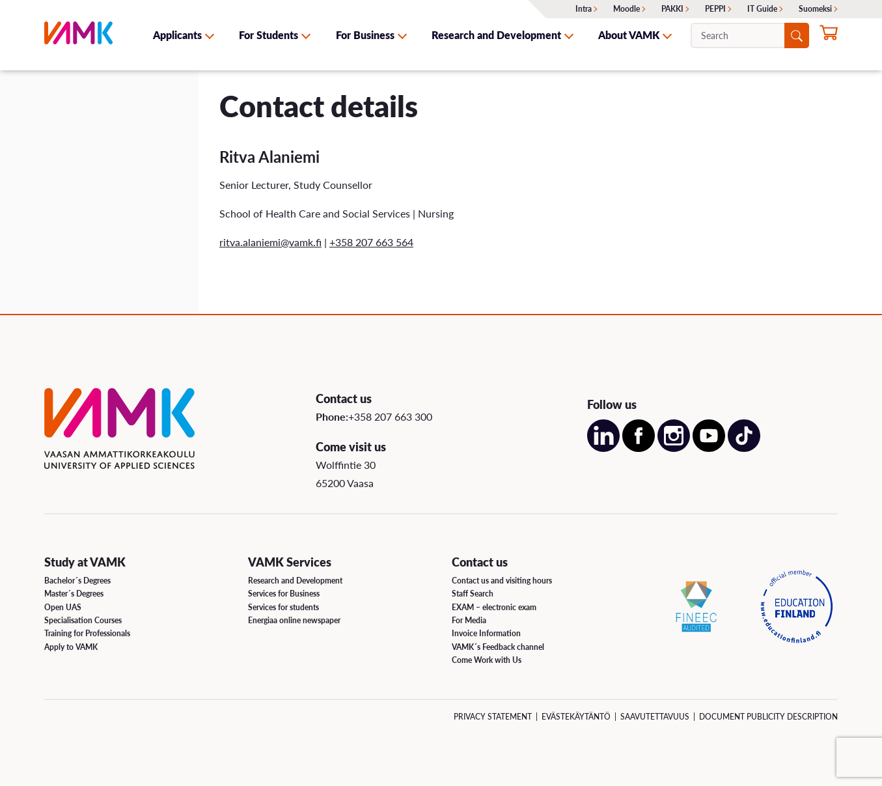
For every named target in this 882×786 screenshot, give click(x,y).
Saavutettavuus (654, 716)
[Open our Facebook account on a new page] (638, 447)
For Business (365, 34)
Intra (583, 8)
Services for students (283, 607)
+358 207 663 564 (371, 241)
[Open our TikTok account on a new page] (744, 447)
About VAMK (628, 34)
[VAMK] (78, 34)
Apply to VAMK (71, 647)
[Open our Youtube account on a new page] (709, 447)
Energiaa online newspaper (294, 620)
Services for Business (284, 593)
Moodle (626, 8)
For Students (268, 34)
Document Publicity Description (768, 716)
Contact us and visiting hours (502, 580)
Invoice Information (486, 633)
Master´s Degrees (73, 593)
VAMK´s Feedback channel (498, 647)
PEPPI (715, 8)
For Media (469, 620)
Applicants (177, 34)
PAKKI (672, 8)
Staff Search (472, 593)
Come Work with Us (486, 660)
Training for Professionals (87, 633)
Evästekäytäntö (576, 716)
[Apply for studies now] (829, 36)
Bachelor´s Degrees (77, 580)
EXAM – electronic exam (494, 607)
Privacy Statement (493, 716)
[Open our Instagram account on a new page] (673, 447)
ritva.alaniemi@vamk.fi (270, 241)
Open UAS (62, 607)
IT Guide (762, 8)
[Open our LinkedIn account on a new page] (603, 447)
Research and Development (496, 34)
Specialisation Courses (83, 620)
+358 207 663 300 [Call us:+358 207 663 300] (390, 416)
